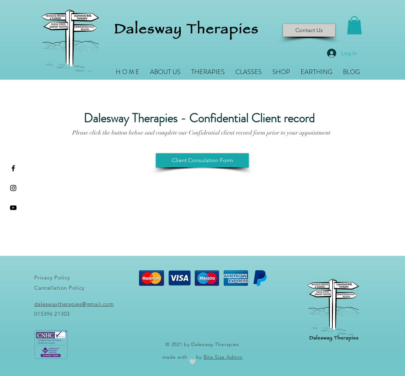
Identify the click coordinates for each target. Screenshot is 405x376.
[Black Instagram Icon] (13, 188)
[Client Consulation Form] (202, 160)
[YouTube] (13, 208)
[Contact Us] (309, 30)
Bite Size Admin (223, 357)
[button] (354, 25)
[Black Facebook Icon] (13, 168)
